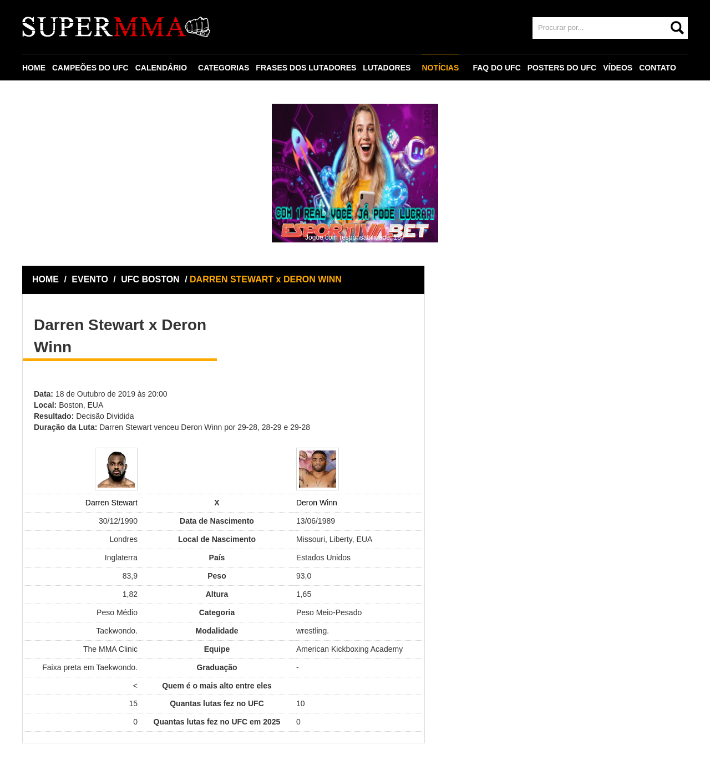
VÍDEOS (617, 67)
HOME (33, 67)
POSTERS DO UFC (562, 67)
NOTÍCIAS (440, 67)
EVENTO (90, 279)
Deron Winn (316, 502)
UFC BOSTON (151, 279)
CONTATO (657, 67)
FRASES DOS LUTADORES (306, 67)
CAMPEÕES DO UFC (90, 67)
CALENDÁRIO (161, 67)
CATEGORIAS (223, 67)
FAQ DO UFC (496, 67)
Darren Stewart (111, 502)
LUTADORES (386, 67)
